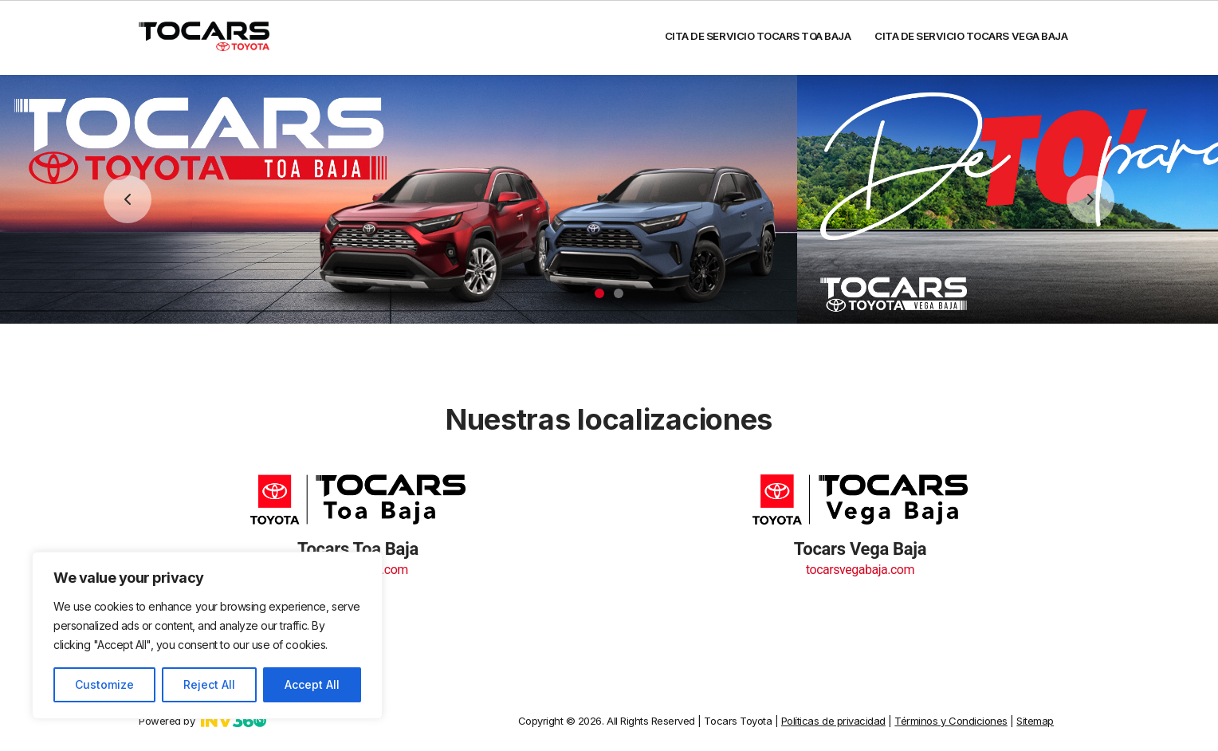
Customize (104, 684)
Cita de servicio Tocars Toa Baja (758, 35)
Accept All (312, 684)
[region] (207, 635)
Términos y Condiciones (950, 716)
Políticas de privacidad (833, 716)
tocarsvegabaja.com (860, 565)
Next (1090, 195)
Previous (127, 195)
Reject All (209, 684)
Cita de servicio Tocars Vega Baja (971, 35)
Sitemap (1035, 716)
